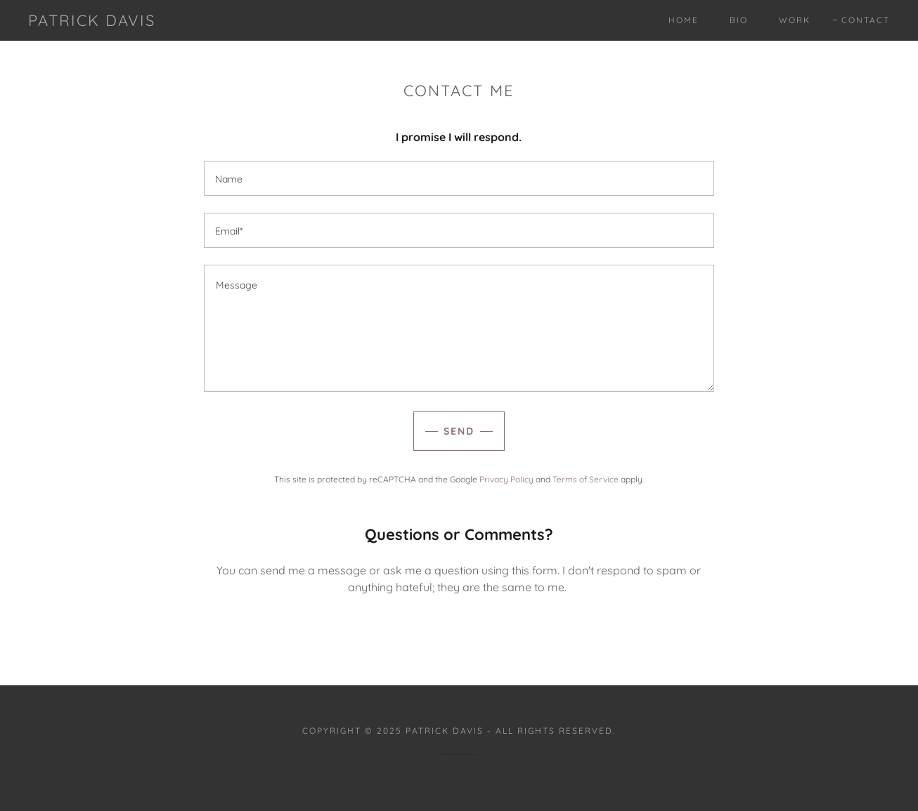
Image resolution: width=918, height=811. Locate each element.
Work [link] (794, 20)
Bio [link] (739, 20)
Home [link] (683, 20)
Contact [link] (865, 20)
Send (459, 431)
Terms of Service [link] (585, 479)
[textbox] (458, 178)
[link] (91, 22)
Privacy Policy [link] (506, 479)
